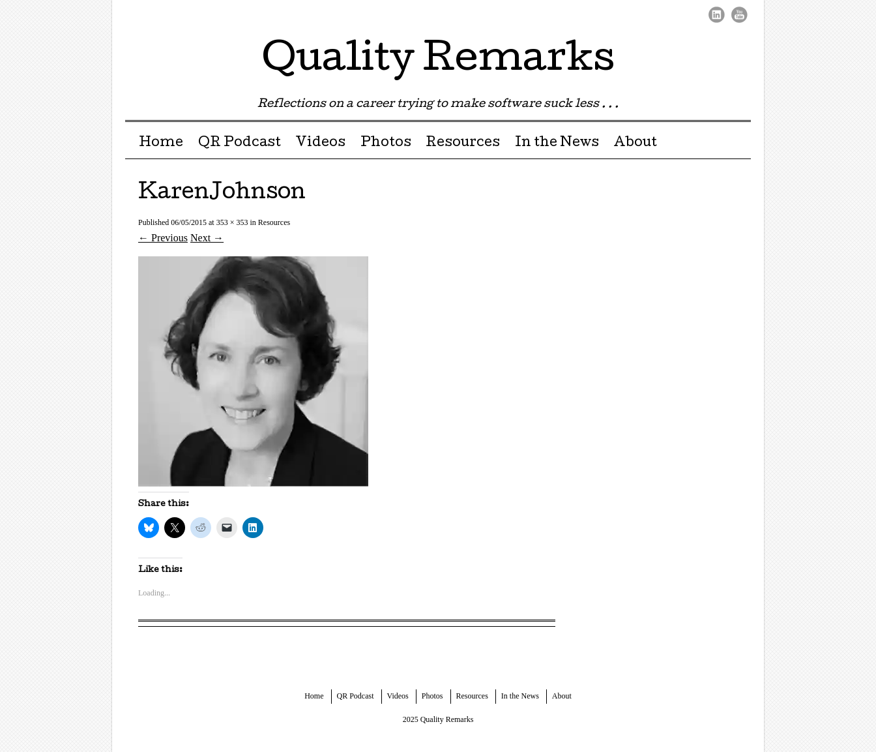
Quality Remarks (438, 61)
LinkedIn (716, 15)
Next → (207, 237)
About (635, 143)
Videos (320, 143)
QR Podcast (239, 143)
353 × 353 (232, 222)
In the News (557, 143)
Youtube (739, 15)
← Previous (163, 237)
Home (161, 143)
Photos (385, 143)
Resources (463, 143)
